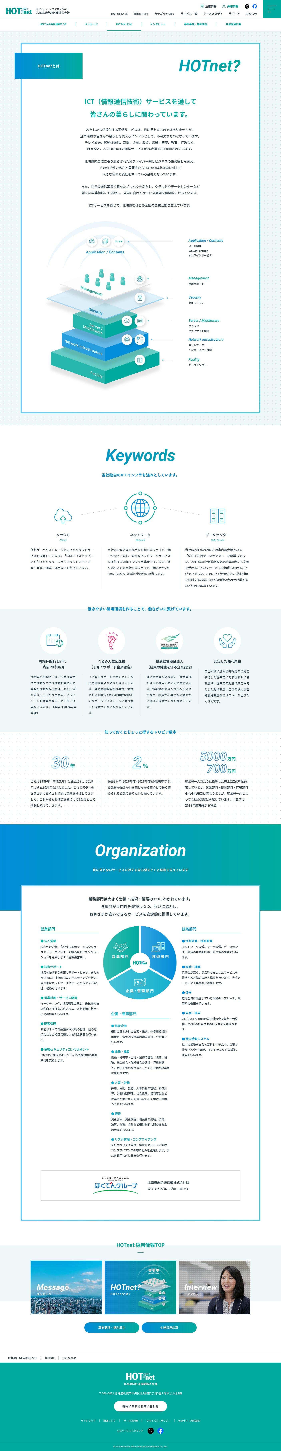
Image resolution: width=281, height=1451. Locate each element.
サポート (234, 14)
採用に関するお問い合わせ (140, 1406)
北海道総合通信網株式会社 (22, 1357)
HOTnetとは (119, 14)
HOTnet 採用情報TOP (141, 1244)
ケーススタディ (213, 14)
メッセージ (91, 24)
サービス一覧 (189, 14)
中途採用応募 (233, 24)
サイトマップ (88, 1420)
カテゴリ (164, 14)
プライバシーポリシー (158, 1420)
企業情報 (208, 6)
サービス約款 (131, 1420)
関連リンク (110, 1420)
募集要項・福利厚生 (195, 24)
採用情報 (230, 6)
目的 (141, 14)
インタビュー (158, 24)
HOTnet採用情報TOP (53, 24)
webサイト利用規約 (189, 1420)
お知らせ (251, 14)
